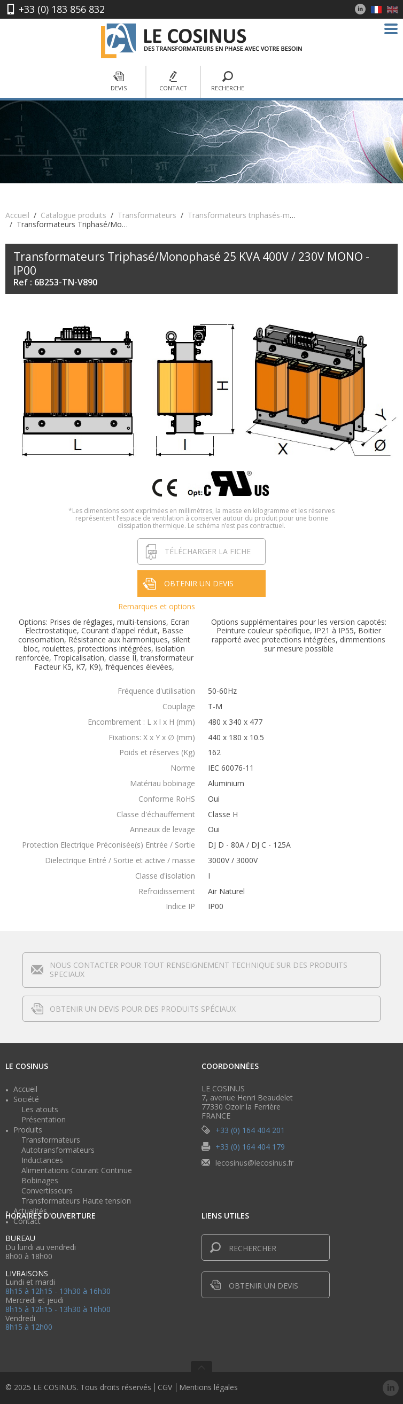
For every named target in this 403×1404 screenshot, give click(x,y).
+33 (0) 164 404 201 (250, 1130)
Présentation (43, 1119)
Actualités (30, 1211)
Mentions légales (208, 1387)
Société (26, 1099)
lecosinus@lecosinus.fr (254, 1163)
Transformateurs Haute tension (76, 1201)
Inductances (42, 1160)
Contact (173, 81)
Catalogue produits (73, 215)
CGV (165, 1387)
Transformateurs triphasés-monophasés (258, 215)
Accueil (17, 215)
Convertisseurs (47, 1190)
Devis (118, 81)
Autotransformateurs (58, 1150)
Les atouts (39, 1109)
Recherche (227, 81)
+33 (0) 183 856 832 (62, 9)
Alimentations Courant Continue (76, 1170)
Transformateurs (147, 215)
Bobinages (39, 1180)
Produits (27, 1129)
